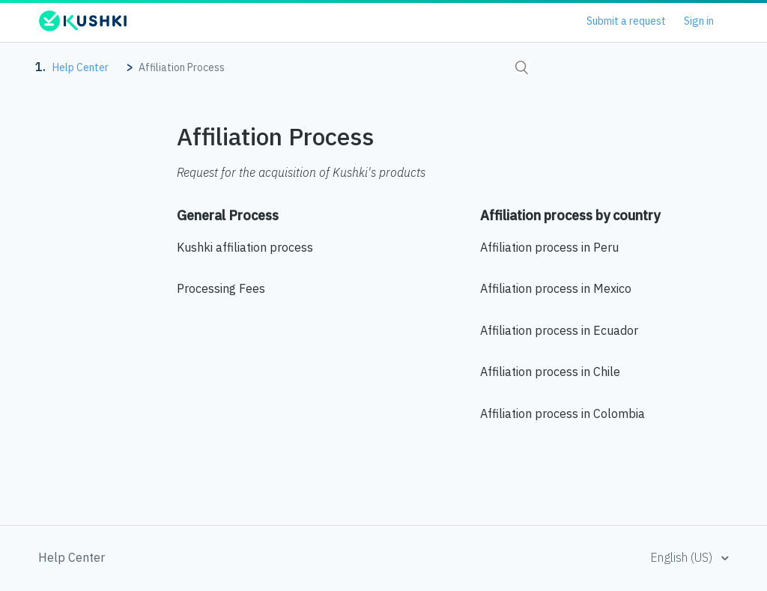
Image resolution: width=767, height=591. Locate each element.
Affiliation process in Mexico (555, 288)
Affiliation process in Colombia (562, 413)
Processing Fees (221, 288)
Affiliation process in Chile (550, 371)
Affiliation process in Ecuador (559, 330)
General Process (228, 215)
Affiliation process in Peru (549, 247)
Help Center (80, 67)
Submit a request (626, 21)
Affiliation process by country (570, 215)
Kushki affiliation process (245, 247)
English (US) (682, 557)
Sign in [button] (699, 21)
